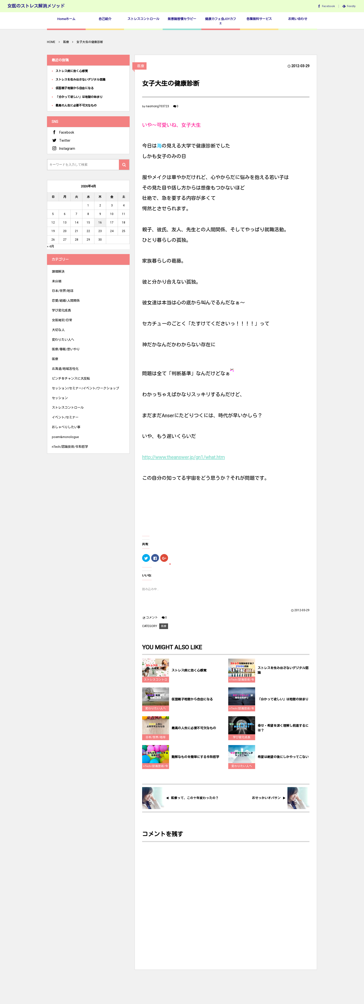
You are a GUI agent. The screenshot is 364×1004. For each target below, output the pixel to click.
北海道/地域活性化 (65, 369)
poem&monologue (65, 437)
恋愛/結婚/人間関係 (66, 300)
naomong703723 (157, 106)
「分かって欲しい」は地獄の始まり (283, 703)
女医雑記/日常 (62, 320)
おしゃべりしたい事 (66, 427)
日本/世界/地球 (156, 741)
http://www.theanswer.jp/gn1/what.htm (183, 457)
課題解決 (58, 271)
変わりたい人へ (155, 712)
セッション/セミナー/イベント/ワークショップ (85, 388)
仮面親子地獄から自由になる (192, 703)
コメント (152, 617)
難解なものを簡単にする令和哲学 (195, 760)
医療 (140, 66)
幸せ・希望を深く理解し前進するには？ (283, 731)
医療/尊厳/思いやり (66, 349)
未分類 (56, 281)
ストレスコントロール (155, 684)
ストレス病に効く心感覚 (188, 674)
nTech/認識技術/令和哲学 (241, 684)
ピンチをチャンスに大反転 (71, 378)
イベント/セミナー (65, 417)
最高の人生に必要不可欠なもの (193, 732)
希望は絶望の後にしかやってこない (283, 760)
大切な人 (58, 330)
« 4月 (50, 246)
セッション (60, 398)
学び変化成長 (241, 741)
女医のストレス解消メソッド (36, 6)
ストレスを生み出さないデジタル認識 (283, 674)
